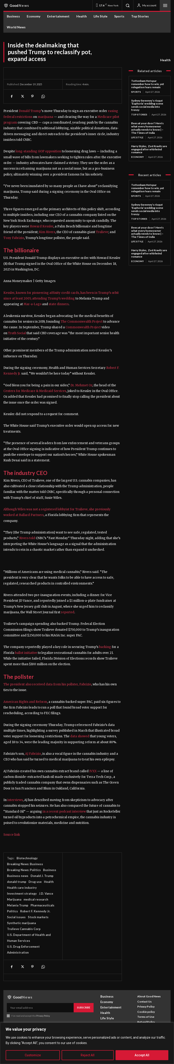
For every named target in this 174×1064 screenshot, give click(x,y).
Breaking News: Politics (24, 870)
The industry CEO (25, 473)
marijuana (45, 117)
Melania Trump (17, 905)
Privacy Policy (42, 1015)
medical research (36, 899)
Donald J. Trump (42, 876)
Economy (137, 156)
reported (67, 612)
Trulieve (102, 232)
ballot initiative (26, 653)
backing (105, 647)
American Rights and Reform (25, 702)
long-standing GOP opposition (38, 151)
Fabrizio (85, 684)
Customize (33, 1055)
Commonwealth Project (83, 327)
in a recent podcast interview (64, 811)
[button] (127, 5)
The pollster (18, 676)
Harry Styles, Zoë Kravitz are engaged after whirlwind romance (149, 149)
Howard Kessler (41, 226)
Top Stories (139, 114)
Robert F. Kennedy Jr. (35, 911)
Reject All (87, 1055)
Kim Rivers (47, 232)
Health (165, 60)
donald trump (16, 882)
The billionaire (21, 250)
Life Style (137, 137)
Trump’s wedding (61, 298)
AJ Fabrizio (33, 754)
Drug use (35, 882)
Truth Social (17, 333)
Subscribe (83, 1007)
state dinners (58, 304)
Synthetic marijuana (21, 923)
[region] (87, 1043)
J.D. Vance (46, 893)
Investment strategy (22, 893)
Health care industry (22, 887)
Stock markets (38, 917)
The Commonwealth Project (82, 322)
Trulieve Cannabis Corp (24, 929)
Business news (17, 876)
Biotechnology (27, 858)
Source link (11, 835)
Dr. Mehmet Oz (81, 385)
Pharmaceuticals (42, 905)
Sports (136, 91)
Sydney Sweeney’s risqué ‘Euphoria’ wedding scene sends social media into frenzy (147, 105)
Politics (12, 911)
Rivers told (27, 538)
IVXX (93, 771)
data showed (79, 736)
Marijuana (14, 899)
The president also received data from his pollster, (41, 684)
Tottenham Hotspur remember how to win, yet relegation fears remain (147, 84)
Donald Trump (30, 111)
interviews (15, 800)
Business (49, 870)
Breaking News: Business (25, 864)
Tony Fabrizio (13, 238)
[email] (40, 1007)
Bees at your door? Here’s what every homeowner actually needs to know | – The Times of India (147, 127)
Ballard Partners (31, 515)
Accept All (142, 1055)
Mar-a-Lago (32, 304)
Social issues (16, 917)
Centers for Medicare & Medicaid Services (34, 391)
